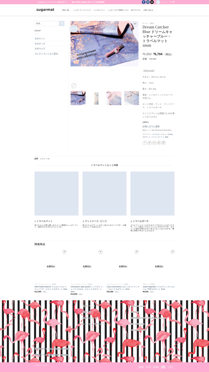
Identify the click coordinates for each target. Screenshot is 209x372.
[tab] (36, 158)
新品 (152, 23)
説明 (36, 159)
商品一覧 (66, 10)
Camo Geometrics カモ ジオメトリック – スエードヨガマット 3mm (123, 288)
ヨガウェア (40, 48)
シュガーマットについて (82, 10)
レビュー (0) (44, 159)
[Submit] (61, 23)
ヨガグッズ (40, 44)
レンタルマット (99, 10)
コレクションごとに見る (46, 54)
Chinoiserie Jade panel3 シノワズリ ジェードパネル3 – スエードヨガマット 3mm (87, 289)
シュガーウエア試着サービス (118, 10)
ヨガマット (146, 137)
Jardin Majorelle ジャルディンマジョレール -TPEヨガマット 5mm (159, 288)
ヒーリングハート (157, 137)
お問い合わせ (148, 10)
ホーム (145, 23)
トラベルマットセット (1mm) (162, 134)
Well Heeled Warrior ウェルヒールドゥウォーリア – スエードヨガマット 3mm (51, 288)
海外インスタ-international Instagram (52, 354)
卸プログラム (136, 10)
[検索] (158, 2)
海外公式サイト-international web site (52, 348)
